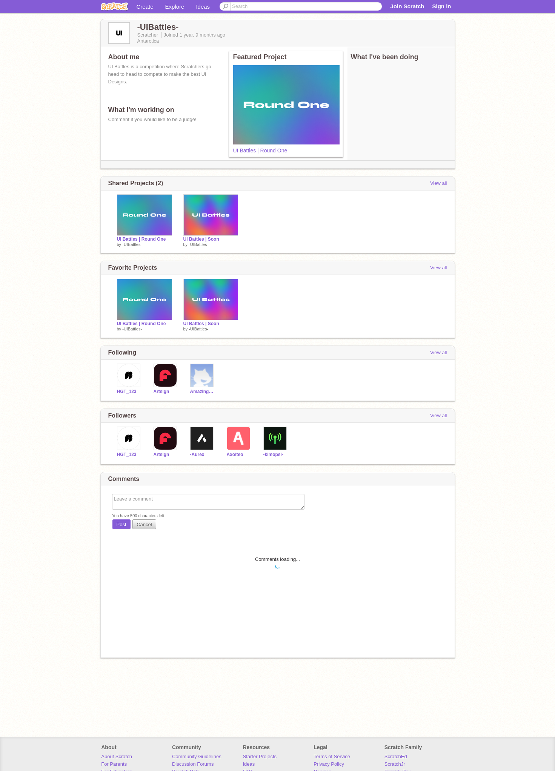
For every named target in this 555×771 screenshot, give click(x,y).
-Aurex (197, 454)
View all (438, 183)
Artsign (161, 391)
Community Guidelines (196, 756)
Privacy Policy (329, 764)
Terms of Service (332, 756)
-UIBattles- (132, 244)
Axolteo (235, 454)
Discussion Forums (193, 764)
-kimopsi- (273, 454)
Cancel (144, 524)
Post (121, 524)
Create (145, 6)
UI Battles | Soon (201, 239)
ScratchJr (394, 764)
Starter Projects (260, 756)
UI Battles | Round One (260, 150)
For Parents (114, 764)
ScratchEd (395, 756)
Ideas (203, 6)
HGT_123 (127, 391)
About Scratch (116, 756)
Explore (174, 6)
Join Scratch (407, 6)
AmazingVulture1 (202, 391)
